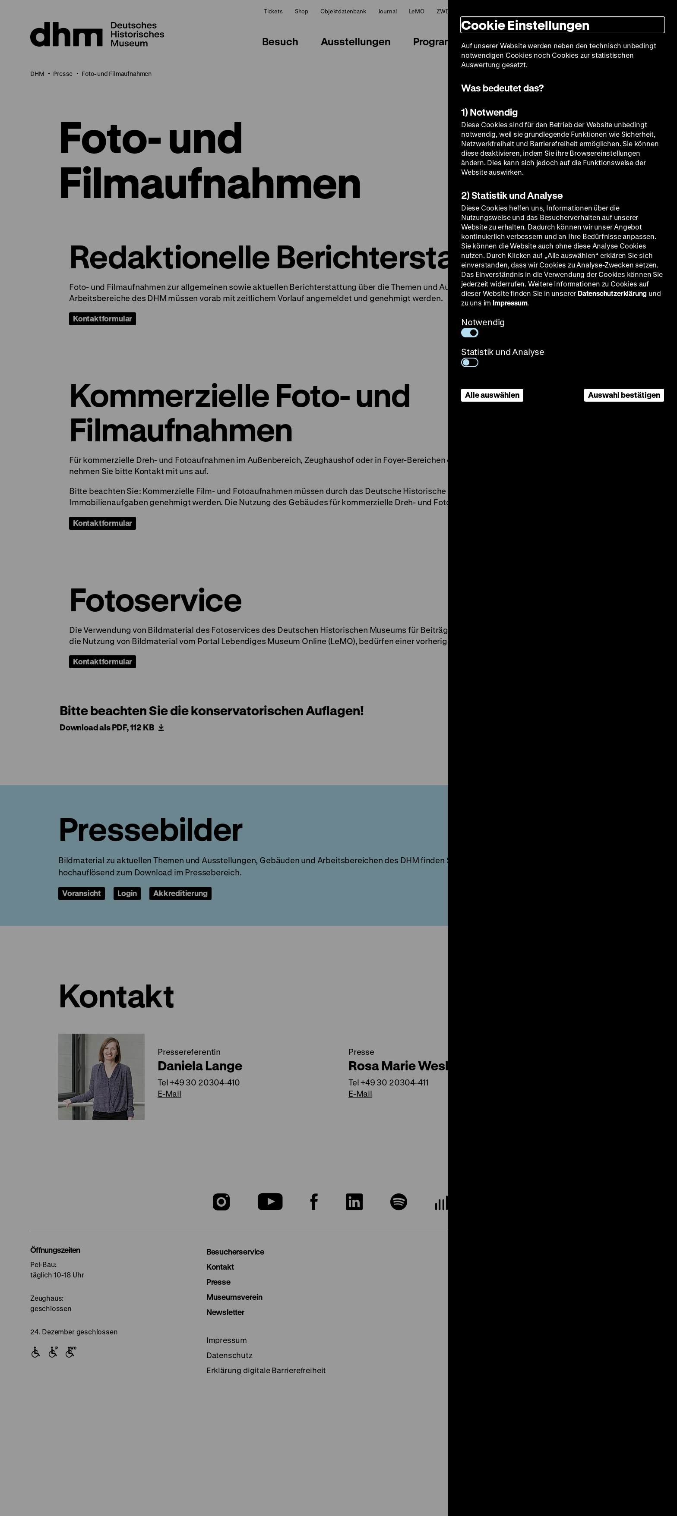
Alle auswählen (492, 394)
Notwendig (483, 326)
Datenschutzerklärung (612, 293)
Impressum (510, 303)
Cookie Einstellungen (525, 24)
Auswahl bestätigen (624, 394)
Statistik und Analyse (502, 356)
